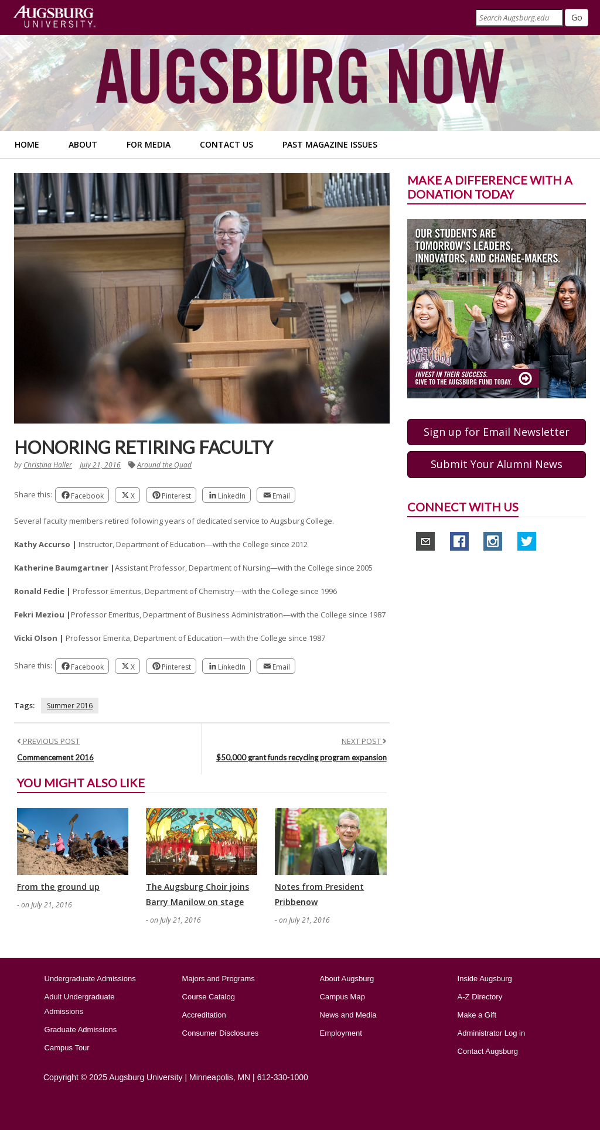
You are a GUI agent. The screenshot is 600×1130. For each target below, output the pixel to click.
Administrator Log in (492, 1033)
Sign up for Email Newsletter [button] (497, 432)
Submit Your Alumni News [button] (496, 464)
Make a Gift (477, 1014)
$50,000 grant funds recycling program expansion (301, 757)
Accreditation (204, 1014)
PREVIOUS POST (48, 741)
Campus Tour (67, 1047)
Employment (341, 1033)
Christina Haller (47, 465)
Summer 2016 (70, 706)
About (83, 144)
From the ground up (58, 886)
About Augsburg (347, 978)
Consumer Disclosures (220, 1033)
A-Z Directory (480, 996)
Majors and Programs (218, 978)
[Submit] (576, 17)
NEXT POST (364, 741)
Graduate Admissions (81, 1029)
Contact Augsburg (488, 1051)
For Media (149, 144)
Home (27, 144)
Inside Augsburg (485, 978)
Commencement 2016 (55, 757)
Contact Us (226, 144)
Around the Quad (164, 465)
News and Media (348, 1014)
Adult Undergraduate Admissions (80, 1004)
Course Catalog (208, 996)
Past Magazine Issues (329, 144)
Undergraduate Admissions (90, 978)
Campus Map (342, 996)
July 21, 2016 (100, 465)
